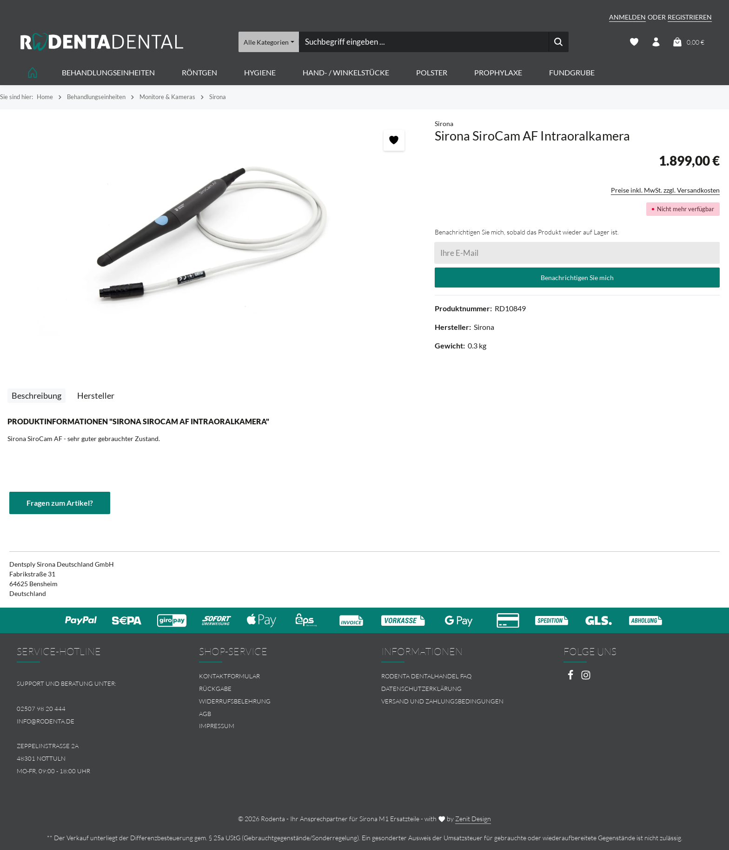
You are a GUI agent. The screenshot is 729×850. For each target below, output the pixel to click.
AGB (205, 713)
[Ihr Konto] (656, 42)
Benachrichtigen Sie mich (577, 277)
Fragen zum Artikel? (60, 502)
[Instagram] (586, 678)
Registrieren (690, 17)
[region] (212, 233)
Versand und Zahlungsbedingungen (442, 701)
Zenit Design (473, 819)
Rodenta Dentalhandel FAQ (426, 676)
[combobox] (423, 42)
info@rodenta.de (45, 721)
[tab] (36, 395)
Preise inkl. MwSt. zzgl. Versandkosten (665, 190)
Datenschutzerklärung (421, 688)
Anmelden (627, 17)
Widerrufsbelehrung (235, 701)
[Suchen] (559, 42)
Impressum (216, 726)
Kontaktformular (229, 676)
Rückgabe (215, 688)
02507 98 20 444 (41, 708)
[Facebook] (571, 678)
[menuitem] (273, 676)
